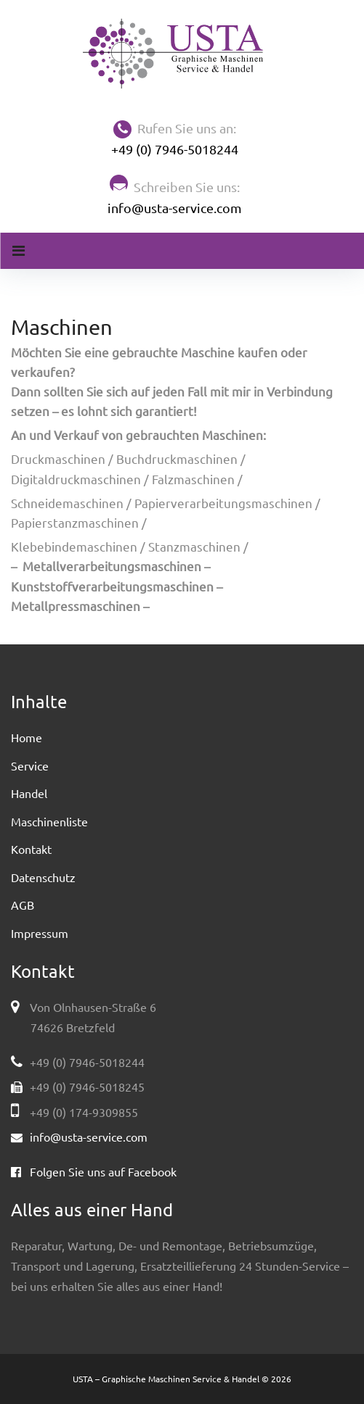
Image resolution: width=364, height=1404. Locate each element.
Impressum (39, 933)
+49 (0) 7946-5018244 (174, 149)
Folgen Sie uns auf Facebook (103, 1171)
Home (26, 737)
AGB (22, 904)
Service (30, 765)
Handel (29, 793)
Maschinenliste (49, 821)
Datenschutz (43, 877)
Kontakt (31, 849)
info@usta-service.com (175, 207)
